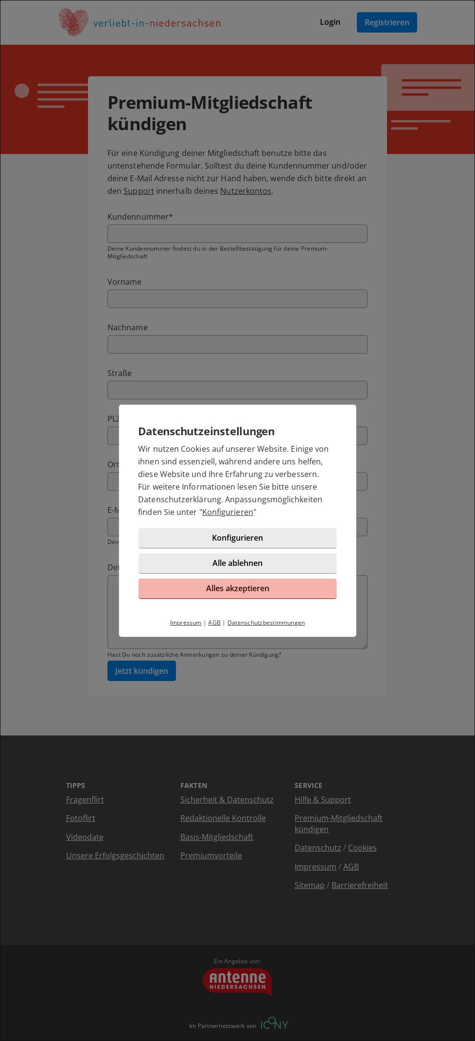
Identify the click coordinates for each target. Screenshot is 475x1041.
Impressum (186, 622)
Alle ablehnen (237, 563)
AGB (214, 622)
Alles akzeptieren (237, 588)
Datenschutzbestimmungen (266, 622)
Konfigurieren (227, 512)
